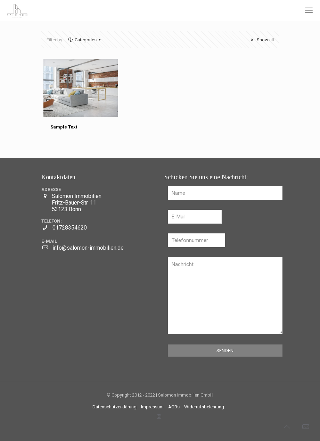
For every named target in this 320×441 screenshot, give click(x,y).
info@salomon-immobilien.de (88, 247)
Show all (261, 39)
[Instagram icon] (159, 417)
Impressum (152, 406)
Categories (85, 39)
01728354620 (69, 227)
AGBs (174, 406)
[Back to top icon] (286, 426)
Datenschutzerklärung (114, 406)
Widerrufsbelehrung (204, 406)
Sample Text (63, 127)
